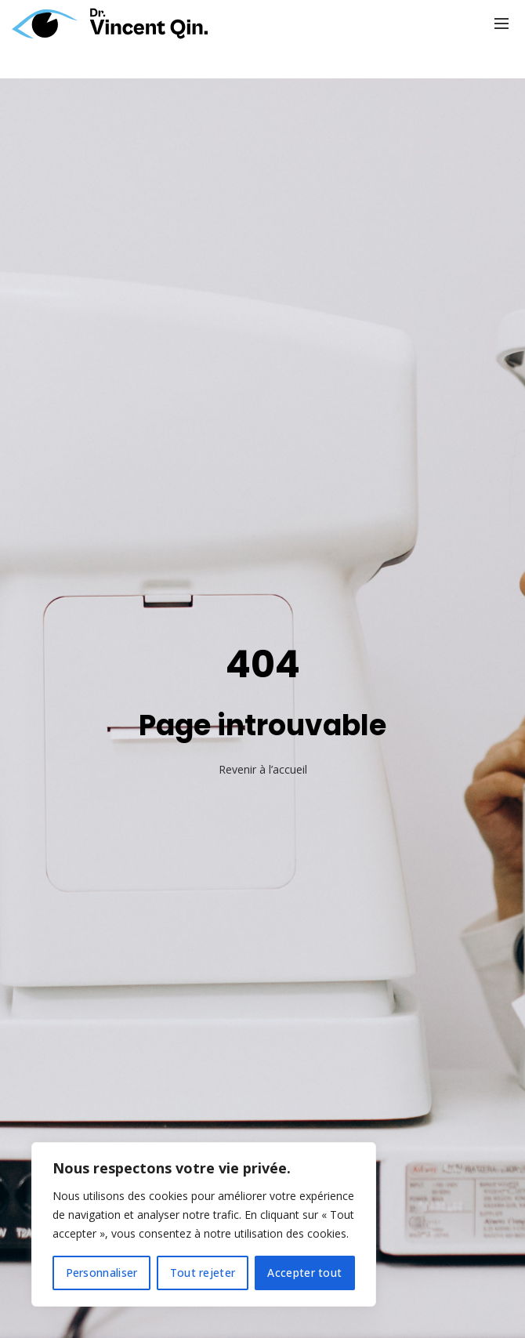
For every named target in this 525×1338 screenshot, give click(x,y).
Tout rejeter (203, 1272)
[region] (203, 1224)
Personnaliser (102, 1272)
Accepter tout (304, 1272)
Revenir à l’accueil (263, 769)
